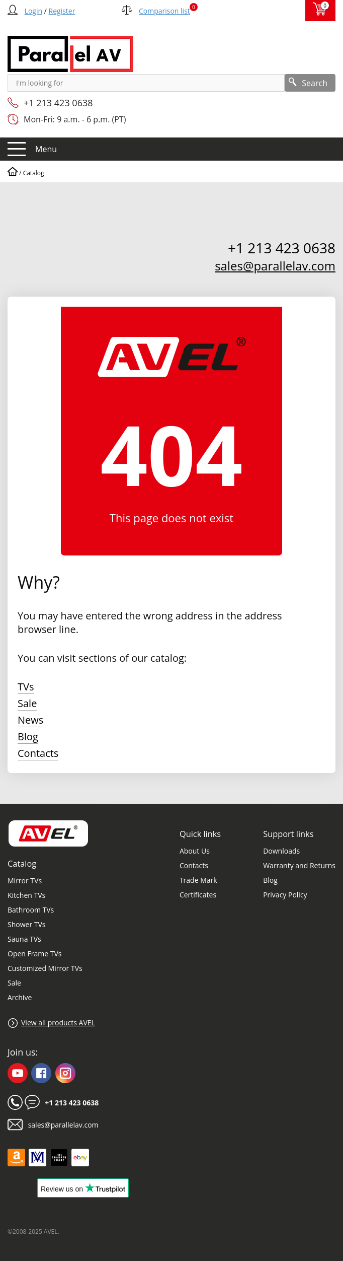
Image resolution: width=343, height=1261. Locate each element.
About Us (195, 851)
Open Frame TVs (34, 953)
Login (33, 11)
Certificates (198, 894)
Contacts (38, 753)
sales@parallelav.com (275, 265)
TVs (26, 686)
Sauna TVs (24, 939)
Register (62, 11)
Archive (20, 997)
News (30, 720)
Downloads (281, 851)
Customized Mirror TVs (45, 968)
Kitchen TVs (26, 895)
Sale (27, 703)
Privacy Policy (285, 894)
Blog (28, 736)
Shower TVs (26, 924)
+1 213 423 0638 (58, 103)
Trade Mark (198, 880)
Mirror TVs (25, 880)
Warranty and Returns (299, 865)
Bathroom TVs (31, 910)
